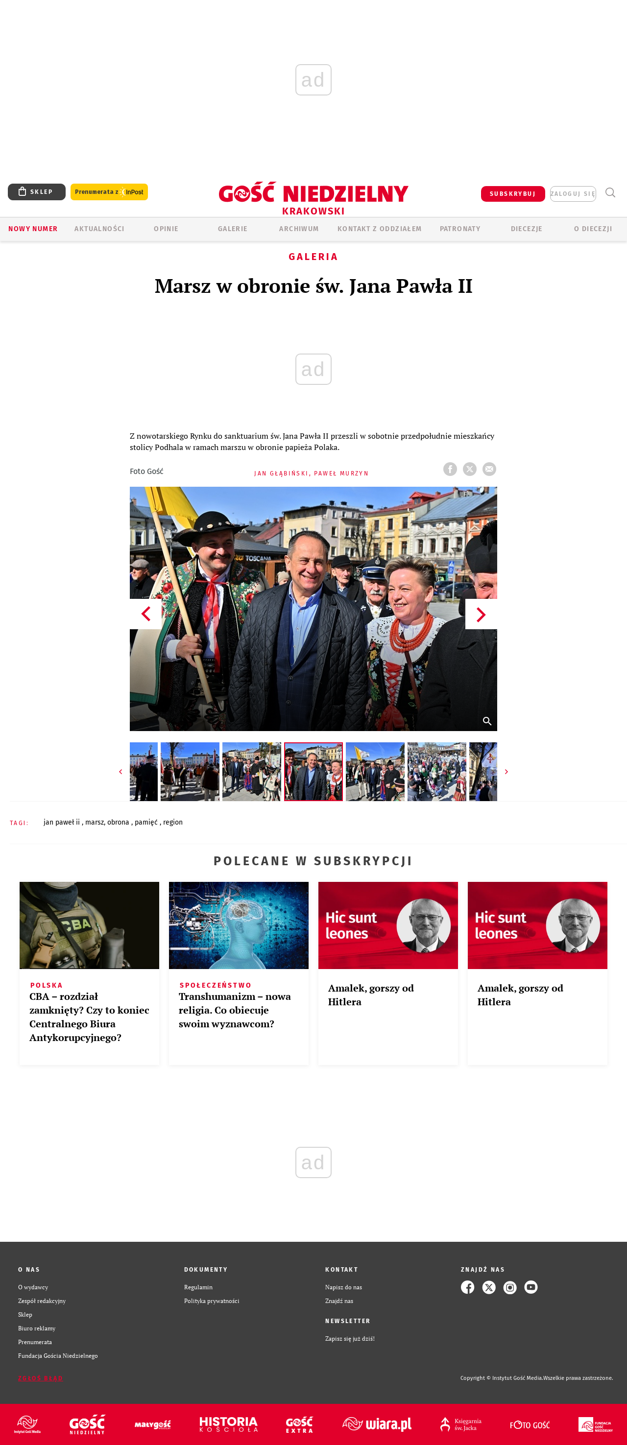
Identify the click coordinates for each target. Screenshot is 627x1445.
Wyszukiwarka (610, 193)
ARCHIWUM (299, 229)
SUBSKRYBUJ (513, 193)
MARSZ (94, 822)
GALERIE (233, 229)
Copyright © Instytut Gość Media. (501, 1378)
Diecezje (527, 229)
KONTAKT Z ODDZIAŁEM (380, 229)
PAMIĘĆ (147, 822)
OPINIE (166, 229)
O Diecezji (593, 229)
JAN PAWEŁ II (63, 822)
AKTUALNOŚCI (99, 229)
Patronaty (460, 229)
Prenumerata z (109, 192)
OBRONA (119, 822)
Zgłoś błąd (40, 1378)
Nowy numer (33, 229)
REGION (173, 822)
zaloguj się (573, 193)
